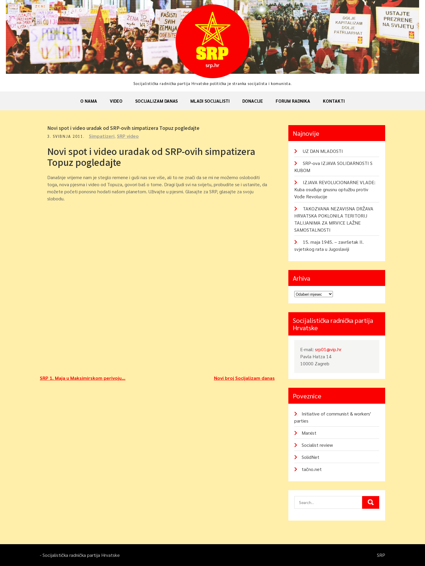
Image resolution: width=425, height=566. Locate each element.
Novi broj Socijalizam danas (244, 378)
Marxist (309, 433)
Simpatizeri (102, 136)
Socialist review (317, 445)
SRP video (128, 136)
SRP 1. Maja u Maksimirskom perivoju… (82, 378)
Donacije (252, 101)
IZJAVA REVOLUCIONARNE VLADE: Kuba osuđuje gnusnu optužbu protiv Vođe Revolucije (334, 189)
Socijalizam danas (156, 101)
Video (116, 101)
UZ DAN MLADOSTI (323, 151)
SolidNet (310, 457)
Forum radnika (293, 101)
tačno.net (312, 469)
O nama (88, 101)
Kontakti (334, 101)
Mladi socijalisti (210, 101)
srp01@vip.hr (328, 349)
